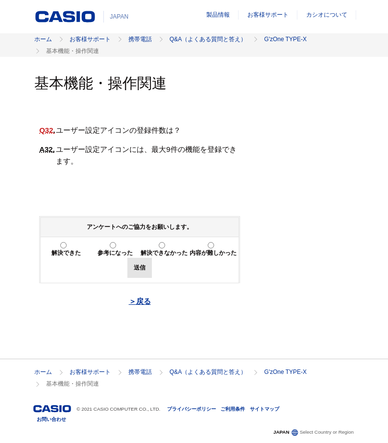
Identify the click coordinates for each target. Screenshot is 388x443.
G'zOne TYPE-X (285, 39)
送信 (140, 267)
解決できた (66, 252)
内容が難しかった (213, 252)
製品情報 (218, 14)
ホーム (43, 39)
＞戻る (140, 301)
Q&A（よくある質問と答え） (208, 39)
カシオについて (326, 14)
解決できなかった (164, 252)
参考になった (115, 252)
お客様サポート (268, 14)
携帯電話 (140, 39)
